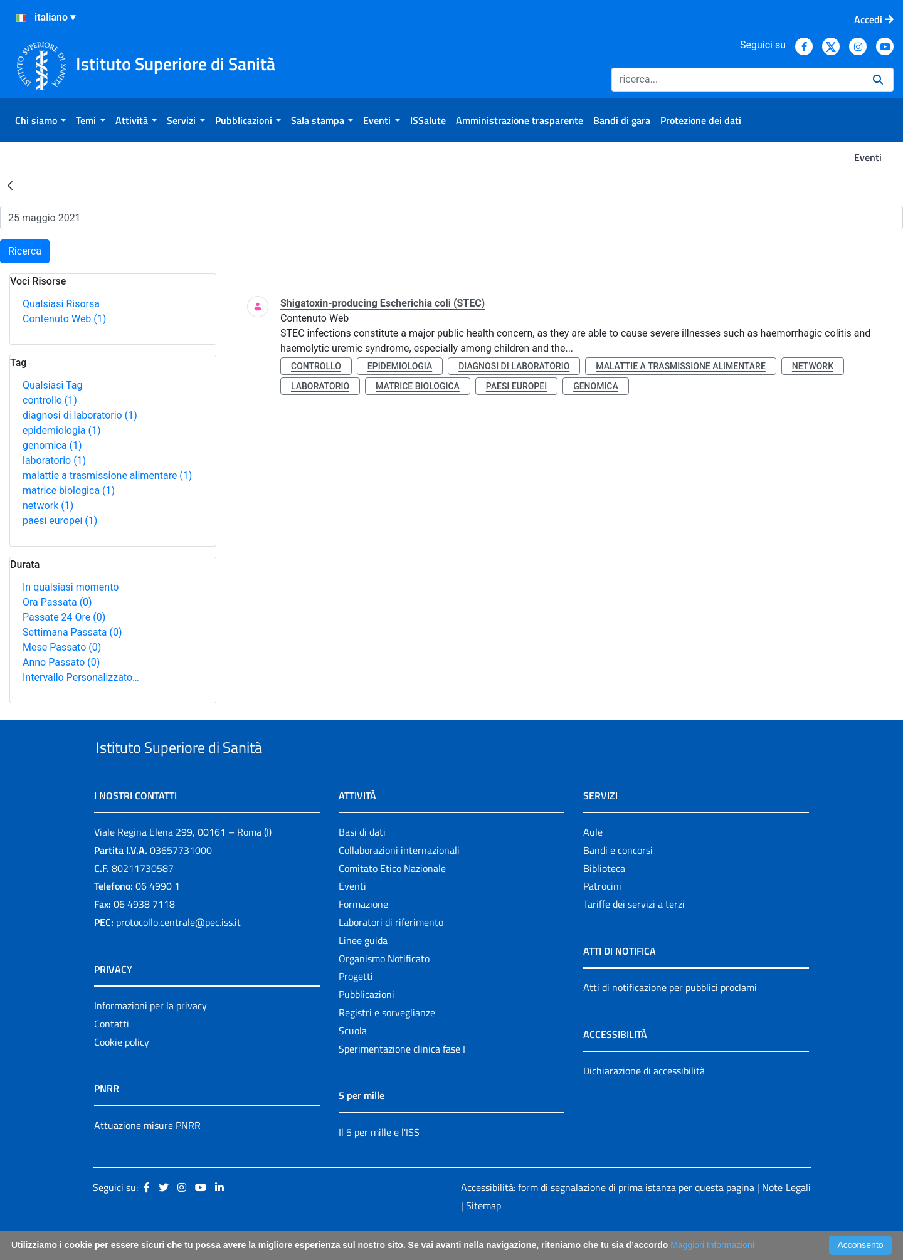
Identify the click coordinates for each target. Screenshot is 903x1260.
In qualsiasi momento (71, 587)
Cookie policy (121, 1070)
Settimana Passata (72, 632)
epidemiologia (62, 430)
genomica (52, 445)
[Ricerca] (737, 80)
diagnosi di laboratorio (80, 415)
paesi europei (60, 521)
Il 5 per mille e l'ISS (379, 1160)
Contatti (111, 1052)
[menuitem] (40, 120)
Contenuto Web (64, 319)
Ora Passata (57, 602)
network (48, 506)
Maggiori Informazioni (712, 1245)
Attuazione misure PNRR (147, 1154)
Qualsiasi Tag (52, 385)
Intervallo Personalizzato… (81, 677)
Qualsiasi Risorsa (61, 304)
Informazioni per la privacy (150, 1034)
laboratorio (54, 460)
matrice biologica (69, 490)
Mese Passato (62, 647)
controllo (50, 400)
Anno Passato (61, 662)
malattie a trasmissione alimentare (107, 475)
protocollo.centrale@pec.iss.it (178, 950)
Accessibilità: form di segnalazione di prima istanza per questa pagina (607, 1216)
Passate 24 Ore (64, 617)
